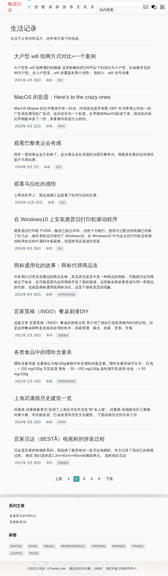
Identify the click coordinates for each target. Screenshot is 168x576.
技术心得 (36, 9)
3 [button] (84, 479)
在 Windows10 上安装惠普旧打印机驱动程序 (65, 219)
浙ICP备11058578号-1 (121, 568)
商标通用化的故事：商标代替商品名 (56, 265)
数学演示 (43, 9)
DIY (60, 80)
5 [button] (99, 479)
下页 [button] (109, 479)
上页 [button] (58, 479)
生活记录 (29, 9)
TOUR (61, 422)
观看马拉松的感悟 (35, 184)
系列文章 (71, 9)
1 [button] (69, 479)
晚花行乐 (15, 7)
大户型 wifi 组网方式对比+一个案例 (55, 56)
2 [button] (76, 479)
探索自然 (57, 9)
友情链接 (85, 9)
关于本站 (92, 9)
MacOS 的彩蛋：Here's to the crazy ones (62, 97)
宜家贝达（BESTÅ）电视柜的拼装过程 (59, 439)
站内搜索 (107, 10)
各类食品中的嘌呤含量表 (43, 352)
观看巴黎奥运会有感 (37, 143)
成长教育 (50, 9)
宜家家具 (63, 335)
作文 (58, 167)
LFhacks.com (56, 568)
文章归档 (78, 9)
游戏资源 (64, 9)
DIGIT (61, 126)
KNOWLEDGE (66, 294)
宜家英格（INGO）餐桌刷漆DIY (51, 311)
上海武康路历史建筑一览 (43, 398)
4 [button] (92, 479)
